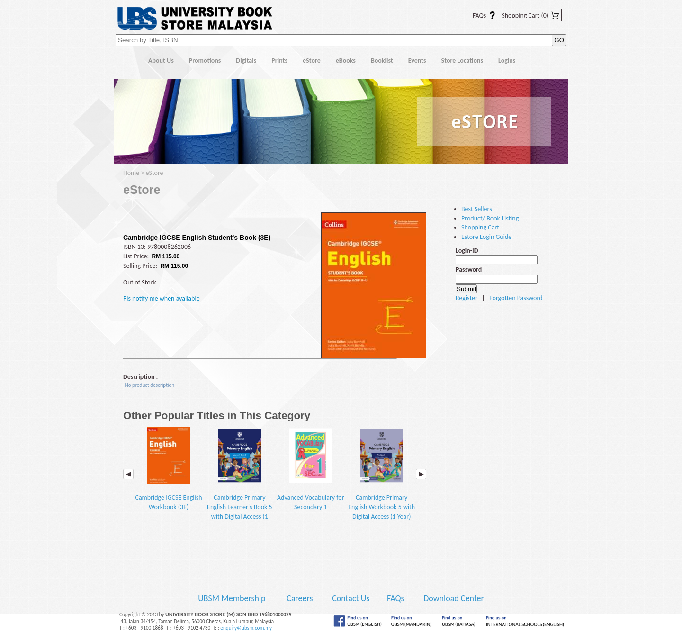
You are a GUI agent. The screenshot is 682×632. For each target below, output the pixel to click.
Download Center (453, 598)
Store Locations (462, 60)
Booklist (382, 60)
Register (466, 298)
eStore (312, 60)
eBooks (346, 60)
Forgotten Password (515, 298)
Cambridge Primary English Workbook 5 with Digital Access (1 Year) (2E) (381, 478)
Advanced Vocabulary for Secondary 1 (310, 469)
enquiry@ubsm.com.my (246, 627)
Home (127, 61)
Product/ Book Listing (490, 218)
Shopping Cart (530, 15)
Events (417, 60)
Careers (300, 598)
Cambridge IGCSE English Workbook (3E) (168, 469)
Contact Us (351, 598)
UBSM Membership (232, 598)
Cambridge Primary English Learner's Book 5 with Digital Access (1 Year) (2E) (239, 478)
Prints (279, 60)
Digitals (246, 60)
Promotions (205, 60)
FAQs (478, 15)
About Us (161, 60)
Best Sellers (476, 209)
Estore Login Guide (486, 237)
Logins (506, 60)
